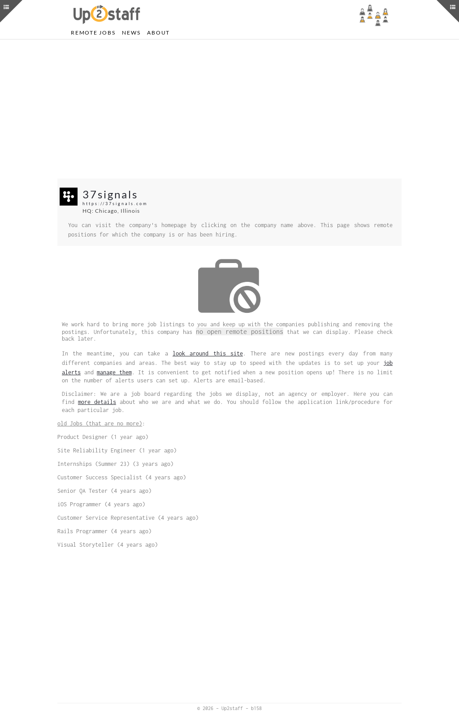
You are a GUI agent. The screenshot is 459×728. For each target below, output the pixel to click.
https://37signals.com (114, 203)
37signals (110, 194)
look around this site (208, 353)
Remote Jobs (93, 32)
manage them (114, 372)
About (158, 32)
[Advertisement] (229, 109)
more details (97, 402)
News (131, 32)
